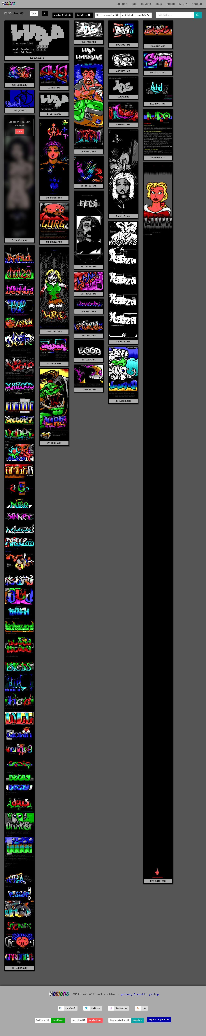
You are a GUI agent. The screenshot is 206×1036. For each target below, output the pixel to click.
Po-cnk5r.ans (54, 198)
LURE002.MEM (123, 124)
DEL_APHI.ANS (158, 104)
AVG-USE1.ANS (19, 85)
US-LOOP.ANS (89, 360)
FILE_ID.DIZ (54, 114)
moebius (137, 1020)
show (19, 131)
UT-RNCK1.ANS (88, 389)
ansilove (58, 1020)
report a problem (159, 1019)
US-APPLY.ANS (88, 294)
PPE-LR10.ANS (158, 881)
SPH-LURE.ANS (54, 331)
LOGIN (183, 4)
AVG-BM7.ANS (158, 46)
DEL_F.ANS (19, 110)
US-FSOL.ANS (89, 335)
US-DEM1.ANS (89, 311)
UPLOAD (146, 4)
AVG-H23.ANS (123, 71)
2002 (7, 13)
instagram (121, 1008)
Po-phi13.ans (88, 186)
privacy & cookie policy (140, 994)
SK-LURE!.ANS (19, 968)
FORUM (171, 4)
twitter (95, 1008)
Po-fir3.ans (123, 216)
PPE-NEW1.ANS (88, 267)
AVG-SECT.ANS (158, 72)
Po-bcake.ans (19, 240)
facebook (70, 1008)
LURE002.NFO (158, 157)
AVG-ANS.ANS (89, 42)
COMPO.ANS (123, 97)
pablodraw (95, 1020)
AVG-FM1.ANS (89, 151)
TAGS (159, 4)
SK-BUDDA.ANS (54, 242)
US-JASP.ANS (54, 363)
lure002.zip (37, 58)
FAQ (134, 4)
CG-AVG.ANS (54, 88)
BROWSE (122, 4)
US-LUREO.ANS (123, 401)
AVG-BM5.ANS (123, 45)
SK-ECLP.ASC (123, 342)
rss (145, 1008)
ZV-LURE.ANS (54, 443)
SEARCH (197, 4)
